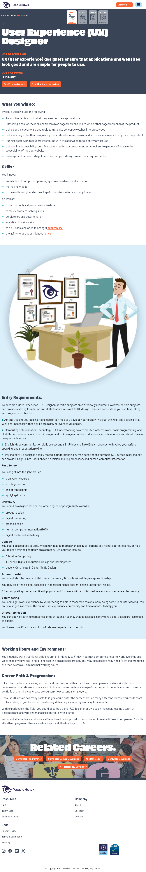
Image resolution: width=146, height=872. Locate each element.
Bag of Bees (95, 868)
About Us (79, 804)
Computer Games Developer (63, 758)
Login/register (124, 4)
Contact (79, 816)
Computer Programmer (29, 758)
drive (48, 233)
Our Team (79, 810)
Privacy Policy (9, 830)
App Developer (93, 758)
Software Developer (119, 758)
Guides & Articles (10, 816)
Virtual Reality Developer (73, 766)
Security (6, 842)
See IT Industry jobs (14, 84)
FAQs (4, 804)
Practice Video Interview (45, 84)
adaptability (54, 228)
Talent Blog (7, 810)
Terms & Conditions (12, 836)
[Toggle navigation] (138, 4)
